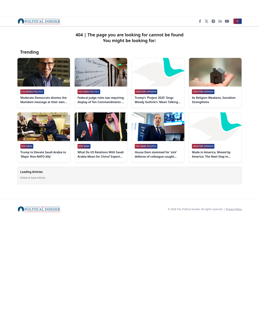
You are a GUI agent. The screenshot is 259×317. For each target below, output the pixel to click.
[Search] (237, 21)
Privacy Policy (234, 209)
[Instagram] (213, 21)
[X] (206, 21)
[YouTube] (227, 21)
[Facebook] (200, 21)
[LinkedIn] (220, 21)
